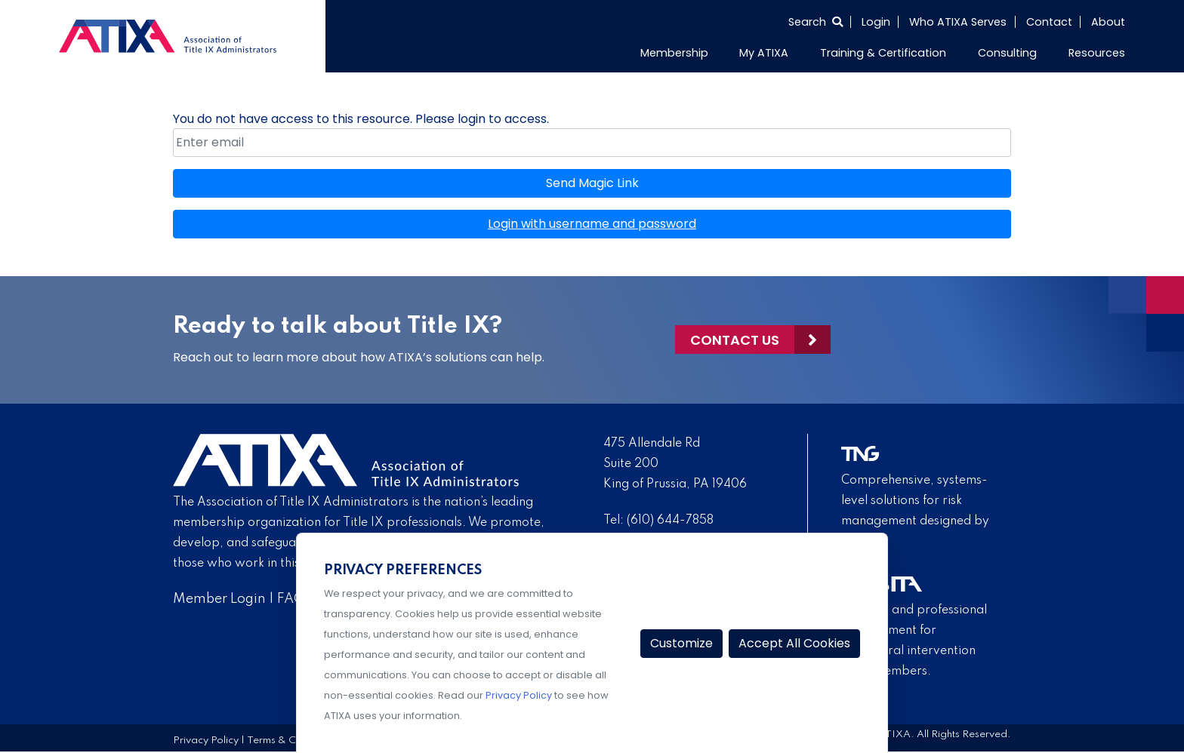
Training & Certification (883, 52)
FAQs (294, 599)
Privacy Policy (206, 740)
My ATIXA (763, 52)
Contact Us (734, 339)
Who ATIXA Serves (958, 21)
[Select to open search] (815, 22)
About (1108, 21)
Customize (681, 643)
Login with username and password (592, 223)
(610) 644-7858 (670, 521)
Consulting (1007, 52)
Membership (674, 52)
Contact (1049, 21)
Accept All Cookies (794, 643)
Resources (1096, 52)
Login (876, 21)
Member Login (219, 599)
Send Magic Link (592, 183)
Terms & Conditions (293, 740)
